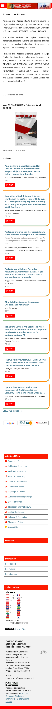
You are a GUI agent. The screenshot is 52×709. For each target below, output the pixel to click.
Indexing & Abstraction (17, 517)
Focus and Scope (15, 461)
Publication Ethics (16, 487)
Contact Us (13, 527)
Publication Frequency (17, 466)
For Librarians (11, 574)
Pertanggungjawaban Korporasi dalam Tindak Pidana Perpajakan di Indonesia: (26, 238)
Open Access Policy (17, 476)
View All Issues (11, 411)
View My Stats (20, 629)
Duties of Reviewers (17, 471)
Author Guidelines (16, 512)
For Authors (10, 569)
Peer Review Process (18, 481)
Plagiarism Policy (15, 522)
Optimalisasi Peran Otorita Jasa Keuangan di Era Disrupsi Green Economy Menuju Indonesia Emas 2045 (25, 390)
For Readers (10, 564)
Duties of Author (15, 502)
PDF (10, 185)
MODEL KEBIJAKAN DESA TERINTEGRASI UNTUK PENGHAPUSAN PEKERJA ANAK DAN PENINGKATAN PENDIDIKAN (25, 363)
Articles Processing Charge (20, 497)
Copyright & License (16, 492)
